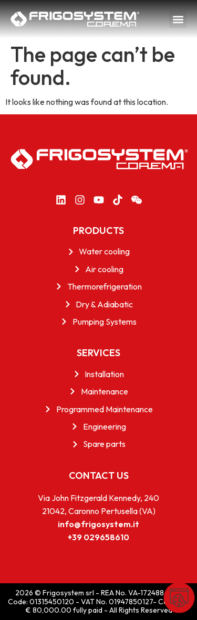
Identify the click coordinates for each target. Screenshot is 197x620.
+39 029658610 (98, 537)
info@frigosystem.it (98, 524)
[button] (177, 19)
